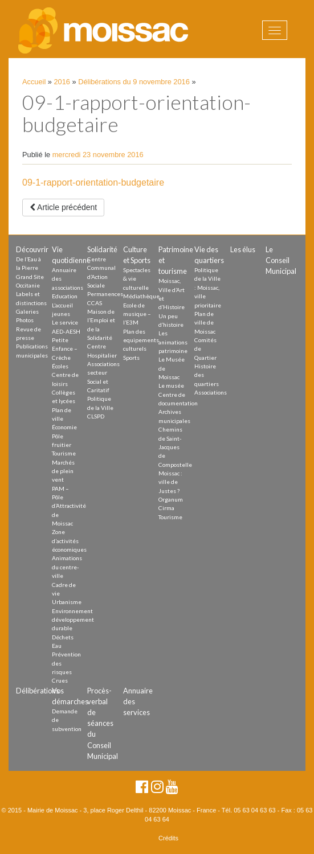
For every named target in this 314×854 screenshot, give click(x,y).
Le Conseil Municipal (281, 260)
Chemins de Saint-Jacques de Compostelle (175, 446)
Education (65, 296)
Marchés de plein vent (63, 471)
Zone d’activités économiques (69, 540)
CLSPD (95, 416)
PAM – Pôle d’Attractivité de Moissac (69, 506)
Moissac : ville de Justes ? (170, 482)
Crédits (168, 838)
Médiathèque (141, 296)
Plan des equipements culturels (141, 340)
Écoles (60, 366)
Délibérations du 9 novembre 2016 (134, 81)
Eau (57, 645)
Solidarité (102, 249)
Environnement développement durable (73, 619)
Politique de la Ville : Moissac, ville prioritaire (207, 287)
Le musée (171, 385)
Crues (60, 680)
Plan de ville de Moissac (204, 322)
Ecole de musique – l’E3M (137, 314)
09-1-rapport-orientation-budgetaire (93, 182)
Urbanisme (66, 601)
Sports (131, 357)
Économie (64, 427)
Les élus (242, 249)
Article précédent (63, 207)
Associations (210, 392)
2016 (62, 81)
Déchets (63, 637)
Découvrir (32, 249)
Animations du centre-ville (67, 567)
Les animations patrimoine (172, 342)
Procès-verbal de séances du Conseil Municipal (102, 723)
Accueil (34, 81)
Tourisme (64, 453)
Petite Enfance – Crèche (65, 348)
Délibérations (37, 690)
